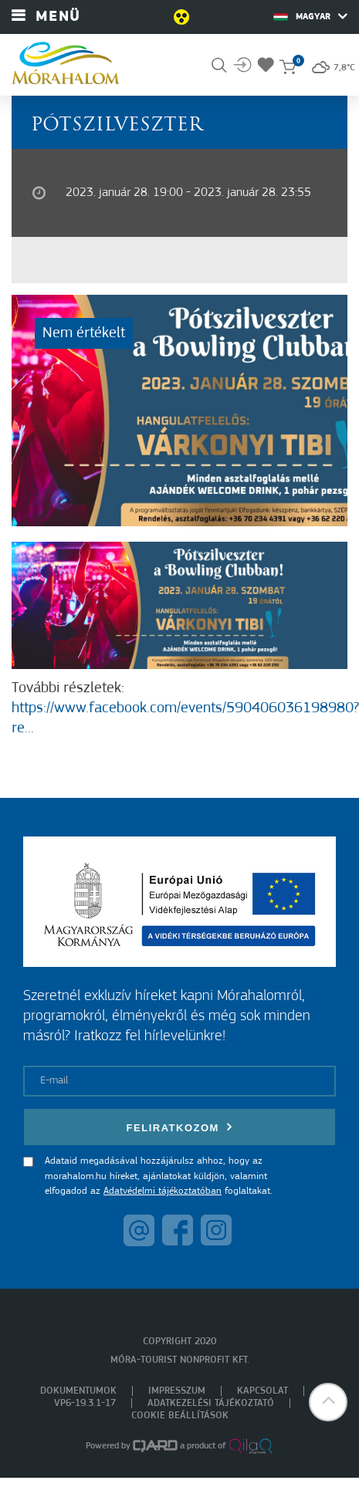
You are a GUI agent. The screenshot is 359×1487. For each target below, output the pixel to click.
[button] (328, 1402)
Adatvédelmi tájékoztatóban (162, 1191)
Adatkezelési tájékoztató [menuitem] (210, 1403)
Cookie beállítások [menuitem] (180, 1416)
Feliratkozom (180, 1127)
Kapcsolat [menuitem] (262, 1391)
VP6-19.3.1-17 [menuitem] (85, 1403)
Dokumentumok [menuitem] (78, 1391)
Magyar (310, 16)
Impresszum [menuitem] (176, 1391)
